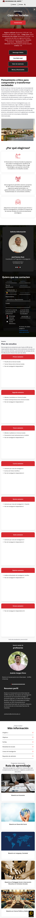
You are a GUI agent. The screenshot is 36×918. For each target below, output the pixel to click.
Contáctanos (18, 23)
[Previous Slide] (3, 130)
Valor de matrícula (18, 64)
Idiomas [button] (13, 4)
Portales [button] (20, 4)
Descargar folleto (18, 52)
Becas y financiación (18, 69)
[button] (24, 4)
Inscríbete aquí (18, 58)
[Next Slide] (32, 130)
